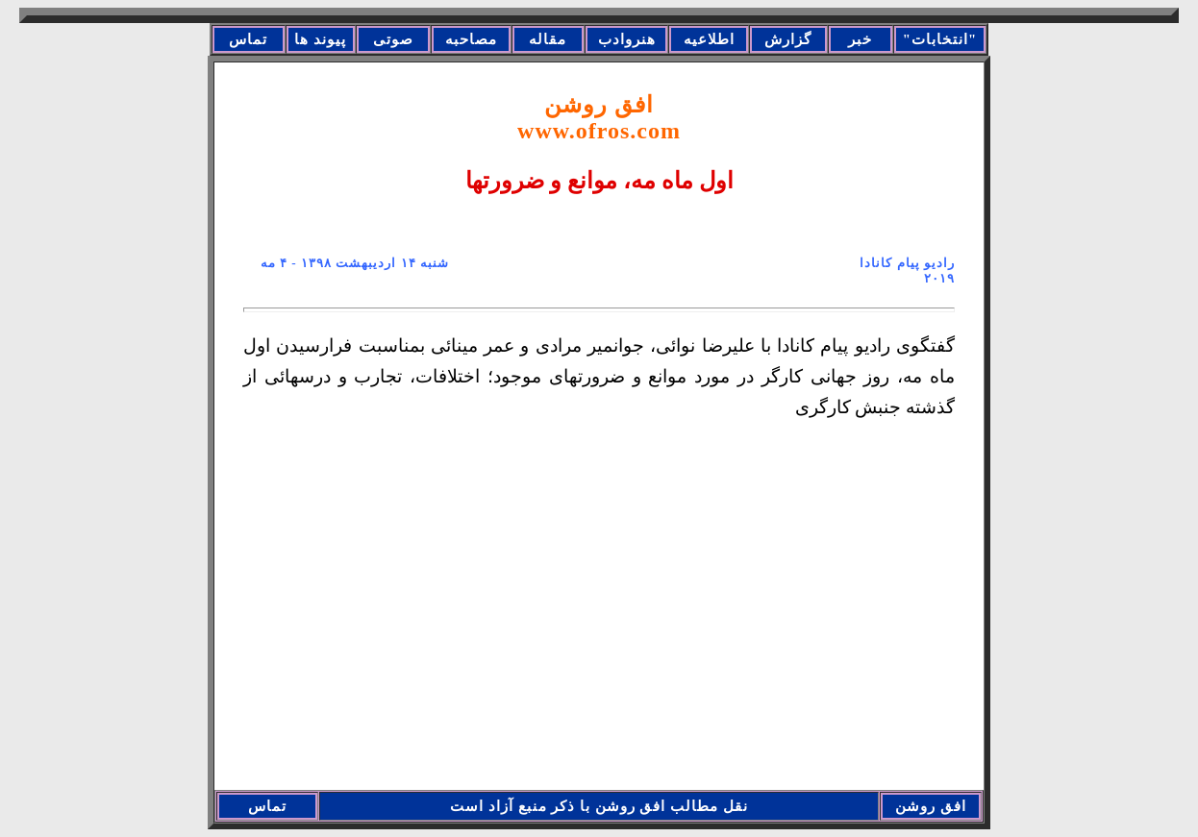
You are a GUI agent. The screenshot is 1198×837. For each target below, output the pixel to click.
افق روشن (599, 117)
